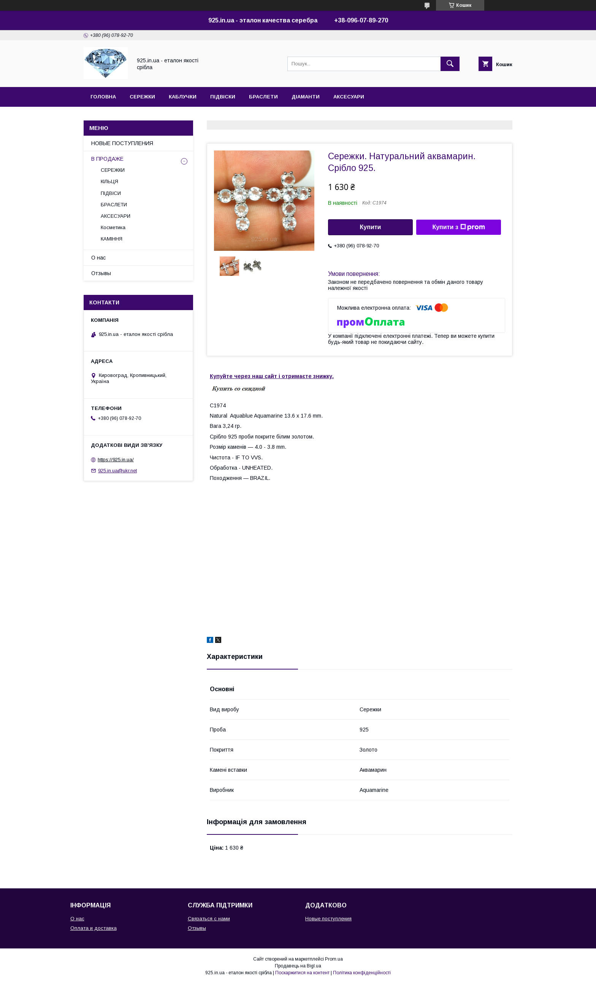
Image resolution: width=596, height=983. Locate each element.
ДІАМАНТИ (306, 97)
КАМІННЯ (111, 239)
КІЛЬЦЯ (109, 181)
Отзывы (101, 273)
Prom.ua (334, 959)
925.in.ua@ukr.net (117, 470)
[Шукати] (450, 64)
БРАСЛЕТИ (263, 97)
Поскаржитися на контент (302, 972)
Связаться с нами (209, 918)
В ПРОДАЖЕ (107, 159)
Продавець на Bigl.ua (298, 966)
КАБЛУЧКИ (183, 97)
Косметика (113, 227)
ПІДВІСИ (111, 193)
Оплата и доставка (93, 928)
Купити (370, 227)
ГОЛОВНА (103, 97)
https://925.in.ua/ (116, 459)
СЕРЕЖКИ (142, 97)
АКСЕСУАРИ (348, 97)
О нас (98, 258)
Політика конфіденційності (362, 972)
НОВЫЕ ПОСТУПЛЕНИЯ (122, 143)
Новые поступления (328, 918)
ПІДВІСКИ (222, 97)
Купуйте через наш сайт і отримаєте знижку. (272, 376)
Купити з (458, 227)
